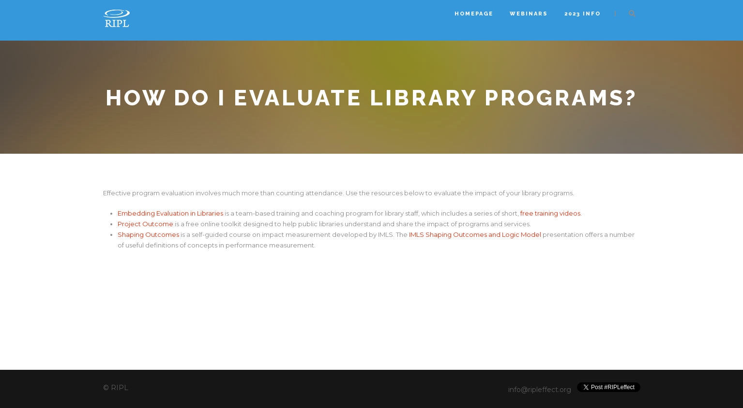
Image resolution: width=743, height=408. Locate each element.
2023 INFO (582, 14)
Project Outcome (145, 224)
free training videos (550, 213)
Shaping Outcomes (148, 234)
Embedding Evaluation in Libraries (170, 213)
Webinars (529, 14)
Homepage (474, 14)
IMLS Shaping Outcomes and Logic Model (476, 234)
